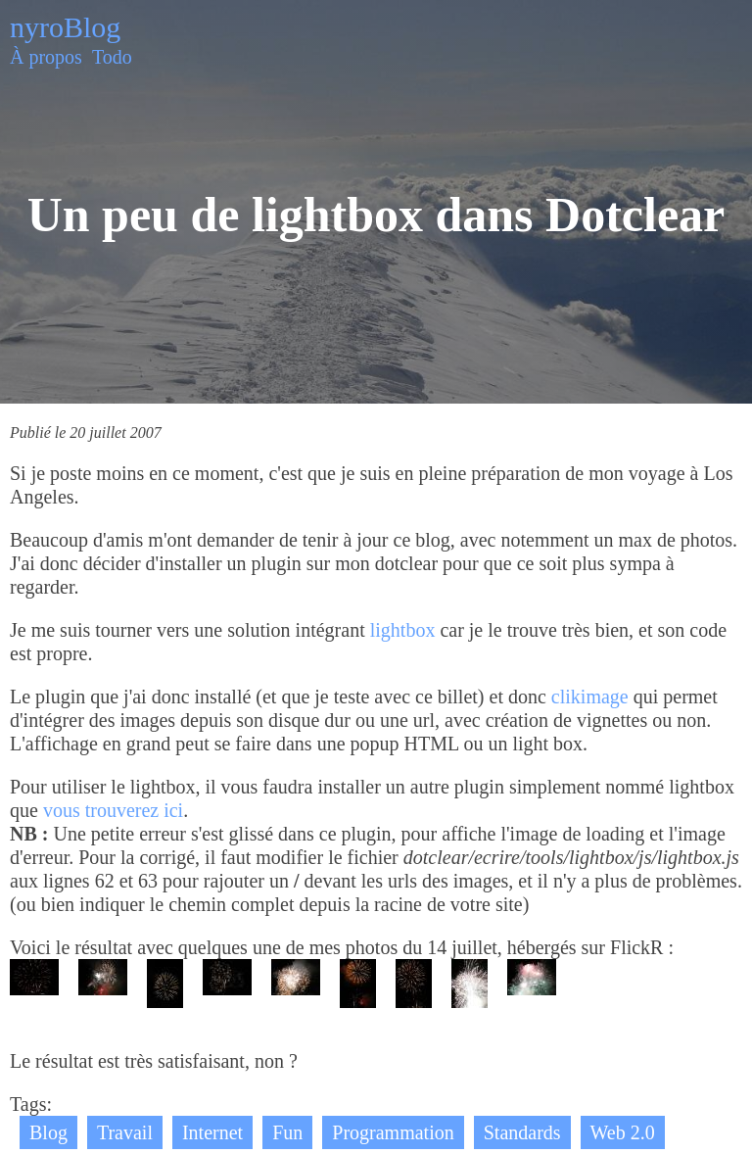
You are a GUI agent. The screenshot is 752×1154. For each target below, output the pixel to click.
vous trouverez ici (113, 810)
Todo (112, 57)
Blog (48, 1132)
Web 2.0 (622, 1132)
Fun (287, 1132)
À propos (46, 57)
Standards (522, 1132)
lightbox (403, 630)
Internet (212, 1132)
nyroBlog (65, 27)
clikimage (590, 696)
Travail (125, 1132)
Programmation (392, 1132)
